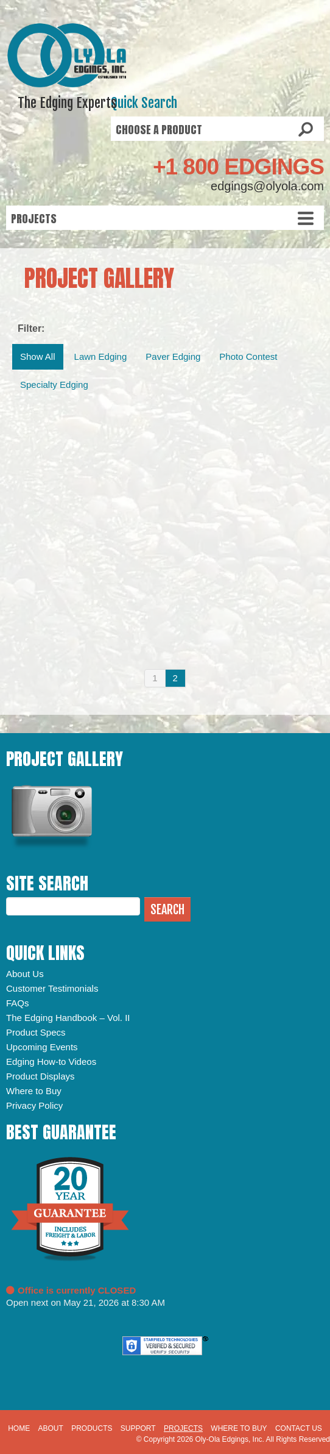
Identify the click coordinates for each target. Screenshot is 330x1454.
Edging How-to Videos (51, 1061)
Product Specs (36, 1032)
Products (91, 1428)
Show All (37, 356)
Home (19, 1428)
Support (138, 1428)
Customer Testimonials (52, 988)
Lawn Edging (100, 356)
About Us (25, 974)
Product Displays (40, 1076)
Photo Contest (248, 356)
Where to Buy (33, 1091)
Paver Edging (173, 356)
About (50, 1428)
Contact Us (298, 1428)
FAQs (17, 1003)
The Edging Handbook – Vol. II (68, 1017)
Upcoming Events (42, 1047)
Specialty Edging (54, 384)
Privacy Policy (34, 1105)
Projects (183, 1428)
